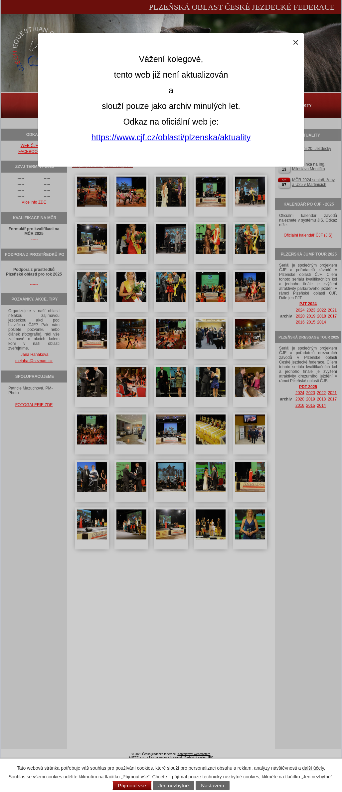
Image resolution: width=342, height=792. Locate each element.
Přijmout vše (132, 785)
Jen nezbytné (173, 785)
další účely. (313, 768)
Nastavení (212, 785)
